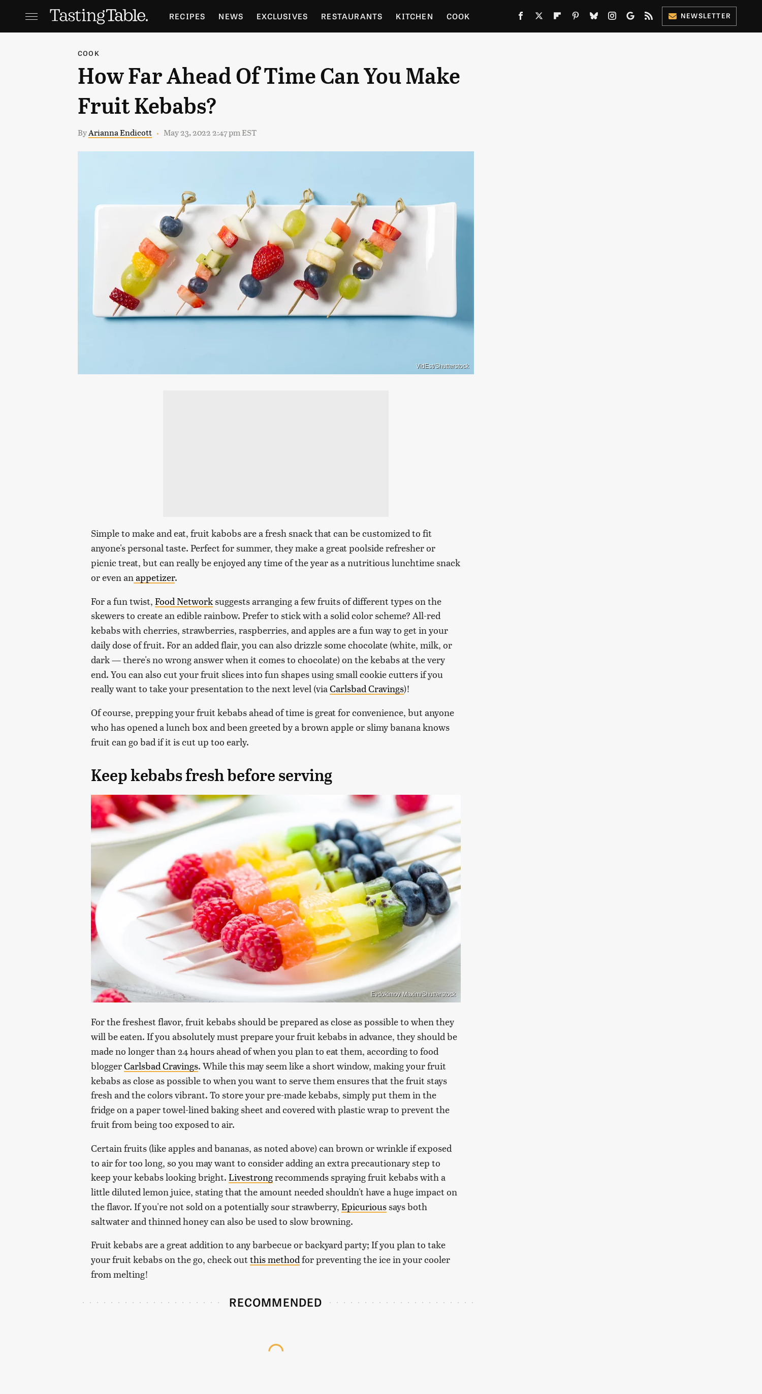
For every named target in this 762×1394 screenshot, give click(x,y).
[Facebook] (521, 17)
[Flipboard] (557, 17)
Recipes (187, 16)
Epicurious (364, 1206)
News (230, 16)
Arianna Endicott (120, 132)
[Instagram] (612, 17)
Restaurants (352, 16)
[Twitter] (539, 17)
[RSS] (649, 17)
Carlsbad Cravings (367, 688)
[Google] (630, 17)
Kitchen (414, 16)
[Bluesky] (594, 17)
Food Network (184, 601)
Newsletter (699, 15)
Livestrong (251, 1177)
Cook (458, 16)
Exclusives (282, 16)
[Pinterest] (575, 17)
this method (275, 1259)
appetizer (154, 577)
